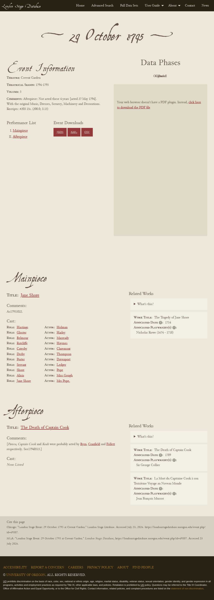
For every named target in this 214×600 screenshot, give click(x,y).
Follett (110, 444)
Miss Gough (65, 375)
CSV (87, 132)
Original (148, 76)
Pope (60, 370)
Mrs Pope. (63, 381)
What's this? (145, 304)
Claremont (63, 348)
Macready (63, 338)
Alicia (20, 375)
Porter (21, 359)
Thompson (64, 354)
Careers (75, 567)
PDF (125, 76)
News (205, 5)
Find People (143, 567)
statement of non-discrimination (187, 588)
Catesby (22, 348)
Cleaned (171, 76)
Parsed (194, 76)
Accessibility (15, 567)
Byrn (83, 444)
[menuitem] (80, 6)
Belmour (22, 338)
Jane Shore (30, 295)
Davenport (63, 359)
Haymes (62, 343)
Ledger (61, 365)
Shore (20, 370)
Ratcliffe (22, 343)
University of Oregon (25, 575)
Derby (21, 354)
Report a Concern (47, 567)
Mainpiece (20, 131)
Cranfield (94, 444)
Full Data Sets (129, 5)
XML (74, 132)
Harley (61, 332)
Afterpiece (20, 137)
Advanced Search (102, 5)
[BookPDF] (160, 160)
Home (80, 5)
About (172, 5)
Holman (62, 327)
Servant (21, 365)
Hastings (22, 327)
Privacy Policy (100, 567)
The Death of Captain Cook (45, 428)
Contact (190, 5)
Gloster (21, 332)
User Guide (152, 5)
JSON (60, 132)
